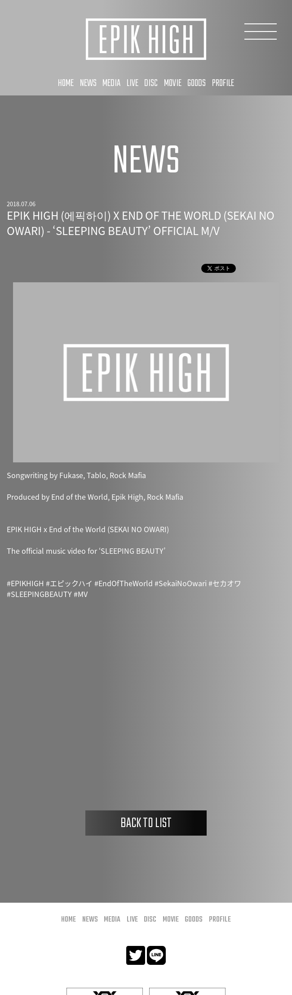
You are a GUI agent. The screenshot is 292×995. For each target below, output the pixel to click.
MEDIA (111, 83)
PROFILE (223, 83)
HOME (66, 83)
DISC (151, 83)
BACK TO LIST (146, 823)
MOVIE (172, 83)
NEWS (88, 83)
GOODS (196, 83)
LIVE (132, 83)
